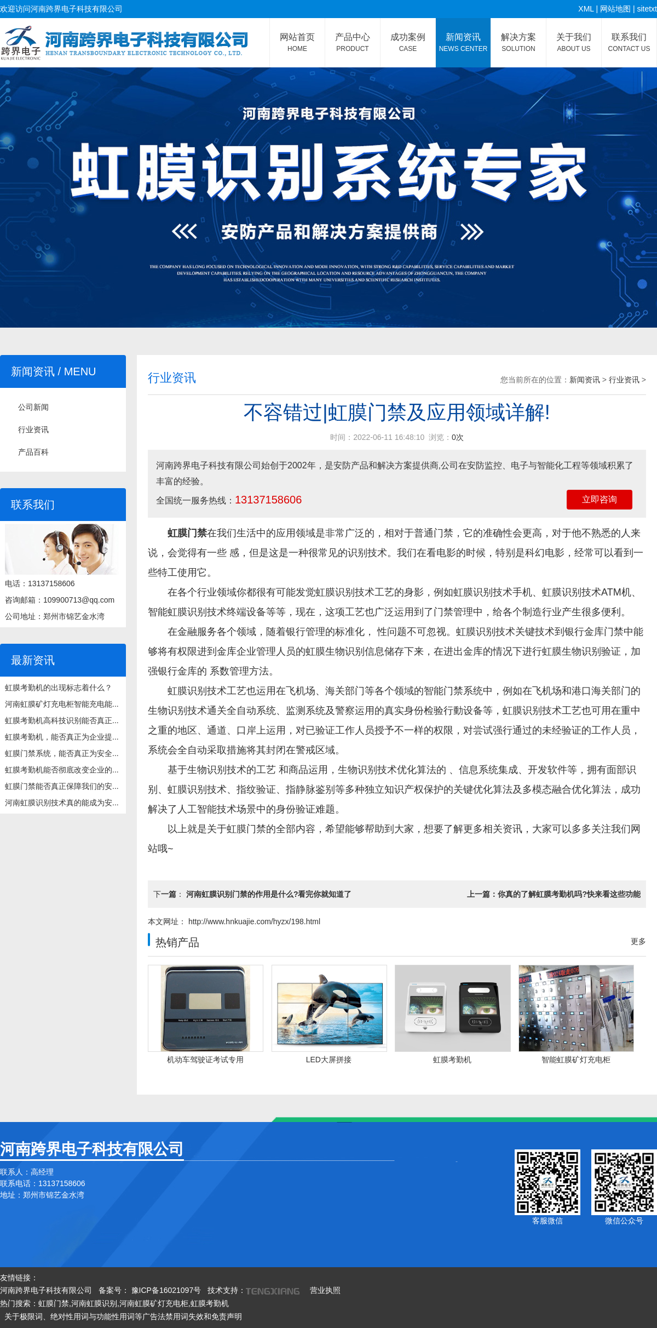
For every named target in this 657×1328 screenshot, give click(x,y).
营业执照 (325, 1290)
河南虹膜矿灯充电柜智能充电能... (62, 704)
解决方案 (518, 42)
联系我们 (629, 42)
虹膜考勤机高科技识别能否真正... (62, 720)
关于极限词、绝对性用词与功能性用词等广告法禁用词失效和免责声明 (123, 1316)
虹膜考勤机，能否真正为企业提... (62, 736)
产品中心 (352, 42)
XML (585, 8)
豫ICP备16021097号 (165, 1290)
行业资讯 (33, 429)
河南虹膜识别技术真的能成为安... (62, 802)
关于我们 (573, 42)
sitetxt (647, 8)
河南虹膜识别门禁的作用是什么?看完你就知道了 (269, 894)
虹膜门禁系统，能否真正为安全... (62, 753)
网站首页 (297, 42)
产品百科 (33, 452)
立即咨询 (599, 499)
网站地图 (615, 8)
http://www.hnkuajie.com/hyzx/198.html (253, 921)
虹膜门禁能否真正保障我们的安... (62, 786)
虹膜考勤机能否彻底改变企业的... (62, 769)
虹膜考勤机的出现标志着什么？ (58, 687)
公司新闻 (33, 407)
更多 (638, 941)
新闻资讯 (463, 42)
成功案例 (407, 42)
